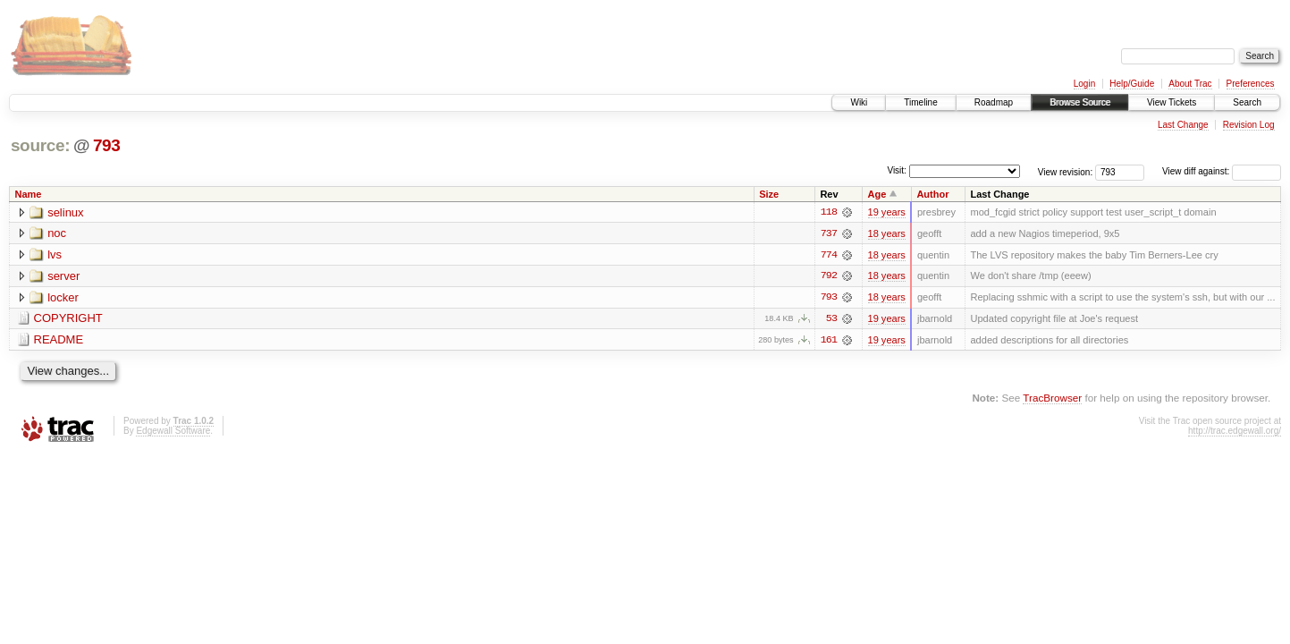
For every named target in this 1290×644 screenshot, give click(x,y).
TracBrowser (1052, 398)
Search (1247, 102)
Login (1084, 84)
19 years (887, 212)
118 (829, 212)
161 (829, 341)
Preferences (1251, 84)
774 (829, 255)
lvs (54, 255)
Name (28, 194)
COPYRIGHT (68, 319)
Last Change (1183, 125)
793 (107, 145)
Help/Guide (1131, 84)
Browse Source (1080, 102)
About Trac (1189, 84)
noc (56, 234)
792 (829, 276)
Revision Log (1249, 125)
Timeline (920, 102)
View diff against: (1221, 171)
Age (877, 194)
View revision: (1065, 171)
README (59, 341)
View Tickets (1171, 102)
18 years (887, 233)
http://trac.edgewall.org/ (1234, 431)
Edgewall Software (173, 431)
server (63, 277)
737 (829, 233)
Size (769, 194)
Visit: (896, 170)
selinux (65, 212)
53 (831, 319)
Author (932, 194)
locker (63, 298)
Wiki (858, 102)
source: (40, 145)
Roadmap (993, 102)
